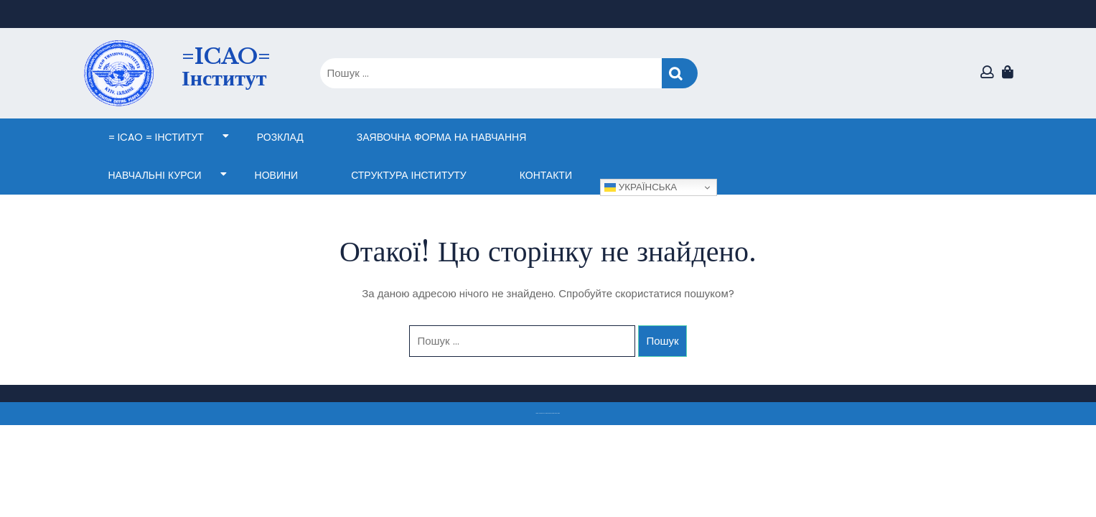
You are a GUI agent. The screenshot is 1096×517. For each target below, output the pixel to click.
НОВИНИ (277, 175)
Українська (640, 187)
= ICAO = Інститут (156, 137)
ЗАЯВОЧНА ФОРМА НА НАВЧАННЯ (441, 137)
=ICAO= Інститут (226, 67)
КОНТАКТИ (546, 175)
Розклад (280, 137)
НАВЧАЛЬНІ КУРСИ (155, 175)
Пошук (680, 73)
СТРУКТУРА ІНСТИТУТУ (409, 175)
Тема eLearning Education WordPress (544, 413)
